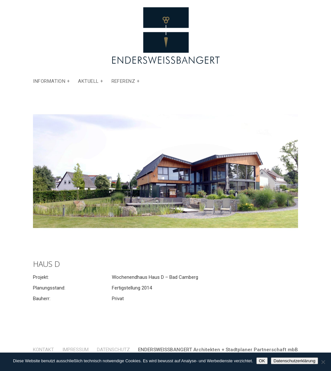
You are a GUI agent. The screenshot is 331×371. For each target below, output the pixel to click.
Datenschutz (113, 350)
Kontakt (43, 350)
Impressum (75, 350)
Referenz (123, 81)
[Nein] (323, 362)
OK (262, 360)
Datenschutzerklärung (294, 360)
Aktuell (88, 81)
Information (49, 81)
